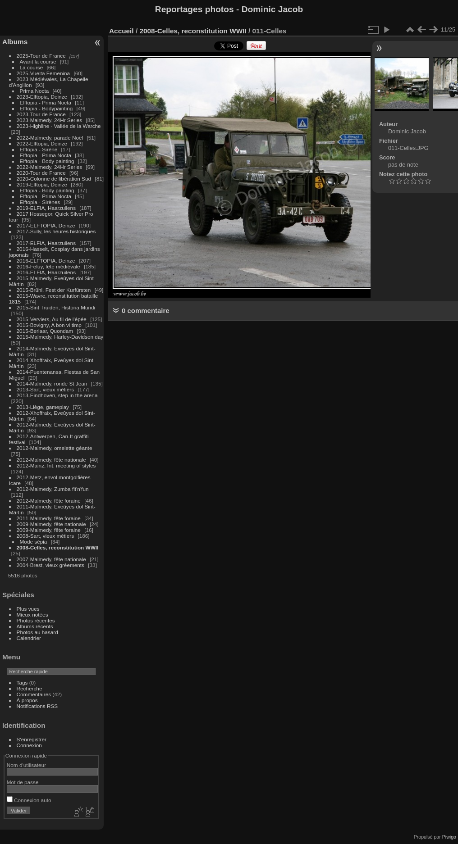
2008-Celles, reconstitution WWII (58, 547)
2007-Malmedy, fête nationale (51, 559)
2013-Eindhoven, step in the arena (57, 395)
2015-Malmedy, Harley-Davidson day (60, 337)
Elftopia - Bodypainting (46, 108)
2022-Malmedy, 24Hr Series (49, 167)
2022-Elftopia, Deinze (42, 143)
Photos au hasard (37, 632)
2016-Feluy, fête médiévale (48, 266)
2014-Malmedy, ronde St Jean (52, 383)
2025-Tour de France (41, 56)
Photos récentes (36, 620)
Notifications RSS (37, 706)
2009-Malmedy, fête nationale (51, 524)
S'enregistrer (31, 739)
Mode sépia (33, 542)
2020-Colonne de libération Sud (54, 179)
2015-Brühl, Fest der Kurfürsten (54, 290)
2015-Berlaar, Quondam (45, 331)
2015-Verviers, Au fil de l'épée (52, 319)
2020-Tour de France (41, 173)
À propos (27, 700)
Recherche (29, 688)
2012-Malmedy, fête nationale (51, 460)
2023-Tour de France (41, 114)
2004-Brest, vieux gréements (50, 565)
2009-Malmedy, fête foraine (49, 530)
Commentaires (34, 694)
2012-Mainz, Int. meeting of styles (56, 465)
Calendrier (29, 638)
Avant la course (38, 61)
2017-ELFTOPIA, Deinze (46, 225)
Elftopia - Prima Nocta (45, 102)
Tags (22, 682)
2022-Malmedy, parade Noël (50, 138)
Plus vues (28, 609)
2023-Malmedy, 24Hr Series (49, 120)
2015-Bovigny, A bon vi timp (49, 325)
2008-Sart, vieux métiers (45, 536)
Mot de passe (23, 782)
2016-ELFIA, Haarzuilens (46, 272)
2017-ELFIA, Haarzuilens (47, 243)
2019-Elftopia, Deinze (42, 184)
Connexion (29, 745)
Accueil (121, 31)
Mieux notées (32, 614)
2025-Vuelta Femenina (43, 73)
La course (31, 67)
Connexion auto (29, 800)
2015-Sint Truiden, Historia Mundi (56, 307)
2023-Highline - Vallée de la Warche (59, 126)
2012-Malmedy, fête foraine (49, 501)
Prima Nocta (34, 91)
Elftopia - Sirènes (40, 202)
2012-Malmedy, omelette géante (54, 448)
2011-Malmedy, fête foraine (49, 518)
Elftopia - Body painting (47, 161)
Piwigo (449, 836)
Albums (14, 41)
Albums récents (35, 626)
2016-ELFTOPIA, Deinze (46, 260)
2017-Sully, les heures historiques (56, 231)
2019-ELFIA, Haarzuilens (46, 208)
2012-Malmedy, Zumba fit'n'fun (53, 489)
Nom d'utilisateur (26, 765)
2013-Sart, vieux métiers (46, 389)
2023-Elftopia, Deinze (42, 97)
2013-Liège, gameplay (43, 407)
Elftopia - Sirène (39, 149)
